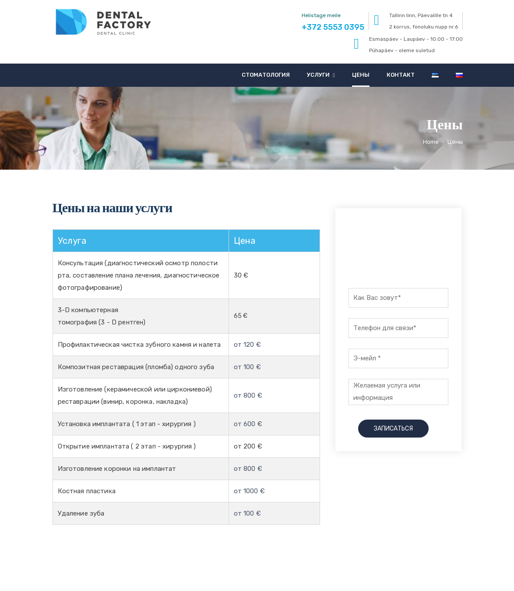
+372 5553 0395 (398, 255)
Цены (361, 74)
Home (431, 142)
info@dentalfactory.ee (429, 569)
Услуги (318, 74)
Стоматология (266, 74)
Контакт (401, 74)
